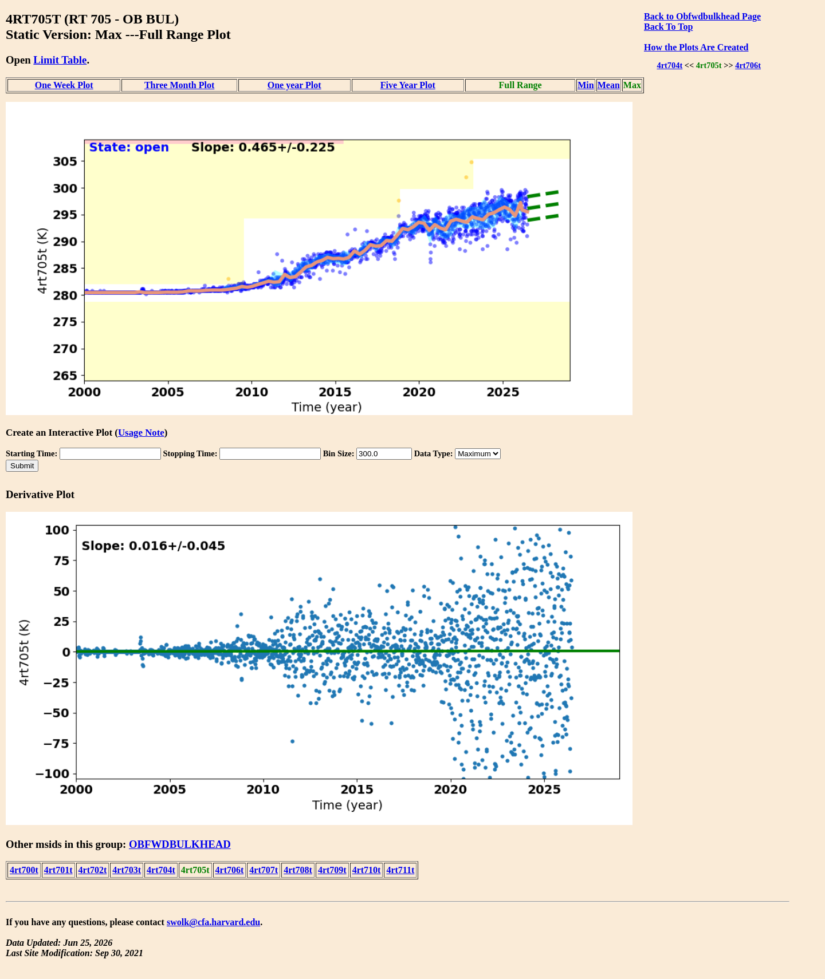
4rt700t (24, 870)
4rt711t (400, 870)
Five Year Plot (407, 85)
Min (586, 85)
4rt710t (366, 870)
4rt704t (669, 65)
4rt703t (126, 870)
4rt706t (748, 65)
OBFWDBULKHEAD (180, 844)
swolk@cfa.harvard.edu (213, 922)
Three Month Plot (179, 85)
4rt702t (92, 870)
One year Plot (294, 85)
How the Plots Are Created (696, 47)
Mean (609, 85)
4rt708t (298, 870)
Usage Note (141, 432)
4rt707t (263, 870)
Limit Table (60, 60)
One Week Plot (64, 85)
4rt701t (58, 870)
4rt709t (332, 870)
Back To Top (668, 26)
